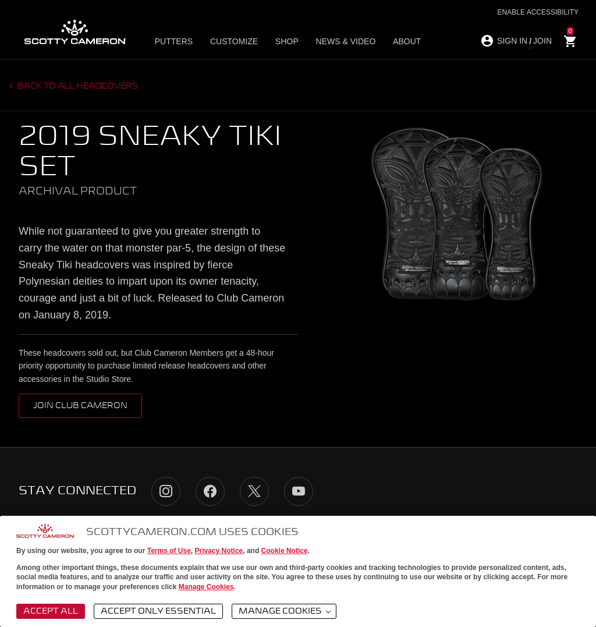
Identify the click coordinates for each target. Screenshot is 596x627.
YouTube (298, 491)
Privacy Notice (219, 551)
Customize (233, 41)
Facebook (210, 491)
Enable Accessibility (538, 12)
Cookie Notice (284, 551)
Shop (282, 41)
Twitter (254, 491)
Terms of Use (169, 551)
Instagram (165, 491)
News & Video (338, 41)
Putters (176, 41)
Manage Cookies (206, 587)
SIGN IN (512, 40)
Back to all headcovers (77, 86)
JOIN (542, 40)
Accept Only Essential (158, 611)
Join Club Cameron (80, 406)
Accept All (50, 611)
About (396, 41)
